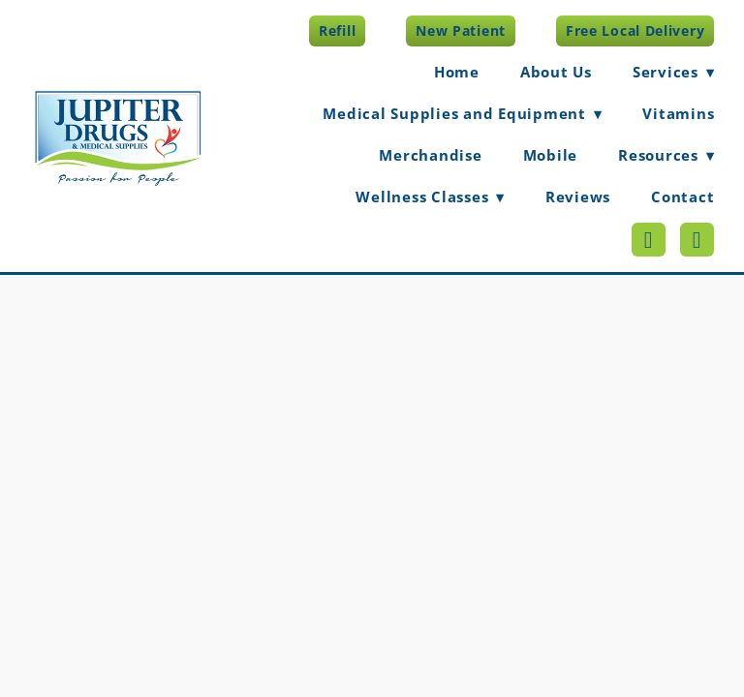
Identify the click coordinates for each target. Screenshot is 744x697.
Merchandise (430, 155)
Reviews (577, 196)
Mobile (550, 155)
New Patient (461, 30)
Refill (337, 30)
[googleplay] (649, 240)
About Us (556, 71)
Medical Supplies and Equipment (462, 113)
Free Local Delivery (635, 30)
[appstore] (697, 240)
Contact (682, 196)
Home (457, 71)
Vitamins (678, 113)
